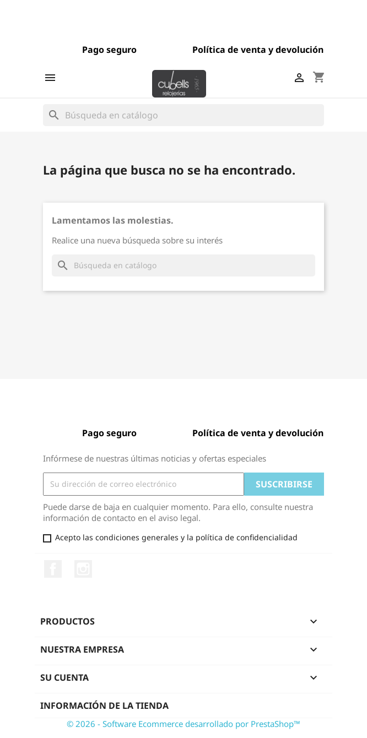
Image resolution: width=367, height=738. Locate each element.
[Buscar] (183, 115)
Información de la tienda (104, 705)
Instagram (83, 569)
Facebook (53, 569)
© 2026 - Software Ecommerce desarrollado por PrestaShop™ (183, 723)
